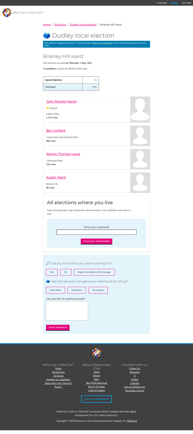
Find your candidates (96, 241)
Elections (60, 24)
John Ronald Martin (61, 101)
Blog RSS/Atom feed (96, 386)
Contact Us (134, 372)
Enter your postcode (101, 43)
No (65, 272)
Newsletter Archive (134, 394)
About (96, 375)
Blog (96, 383)
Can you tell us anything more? (65, 298)
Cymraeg (186, 3)
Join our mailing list (96, 402)
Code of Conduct (96, 394)
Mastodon (135, 375)
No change (98, 290)
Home (47, 24)
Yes (52, 272)
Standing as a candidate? (58, 383)
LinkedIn (134, 386)
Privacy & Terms (96, 390)
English (174, 3)
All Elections (58, 375)
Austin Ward (56, 177)
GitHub (134, 383)
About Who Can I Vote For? (58, 386)
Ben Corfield (55, 130)
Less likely (77, 290)
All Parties (58, 379)
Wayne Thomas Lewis (63, 154)
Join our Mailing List (134, 390)
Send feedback (57, 331)
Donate (96, 379)
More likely (55, 290)
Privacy (58, 390)
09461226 (132, 424)
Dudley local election (83, 24)
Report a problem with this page (94, 272)
